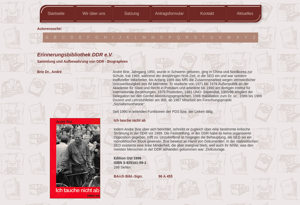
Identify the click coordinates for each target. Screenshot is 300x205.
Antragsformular (169, 13)
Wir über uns (93, 13)
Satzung (131, 13)
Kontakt (207, 13)
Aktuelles (245, 13)
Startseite (56, 13)
